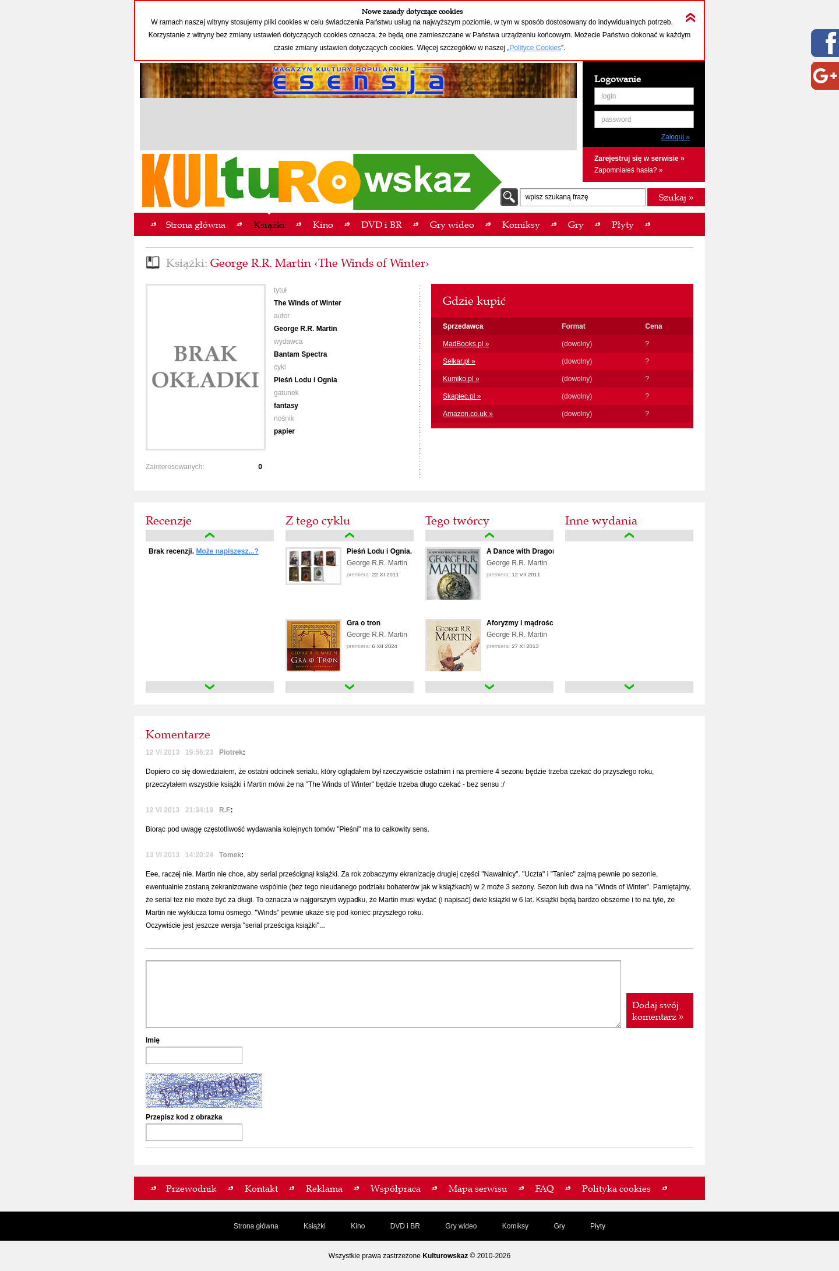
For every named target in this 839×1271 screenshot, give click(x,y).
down (210, 687)
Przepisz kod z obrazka (184, 1117)
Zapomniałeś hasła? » (628, 170)
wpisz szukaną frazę (557, 197)
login (608, 96)
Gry (559, 1226)
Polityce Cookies (535, 48)
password (616, 119)
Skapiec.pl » (462, 396)
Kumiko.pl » (461, 379)
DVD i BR (405, 1226)
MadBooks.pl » (466, 344)
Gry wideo (461, 1226)
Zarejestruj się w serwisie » (639, 158)
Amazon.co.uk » (468, 414)
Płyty (597, 1226)
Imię (153, 1040)
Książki (315, 1226)
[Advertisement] (358, 126)
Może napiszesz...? (227, 551)
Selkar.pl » (459, 361)
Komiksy (515, 1226)
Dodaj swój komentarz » (657, 1010)
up (210, 535)
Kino (358, 1226)
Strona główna (256, 1226)
